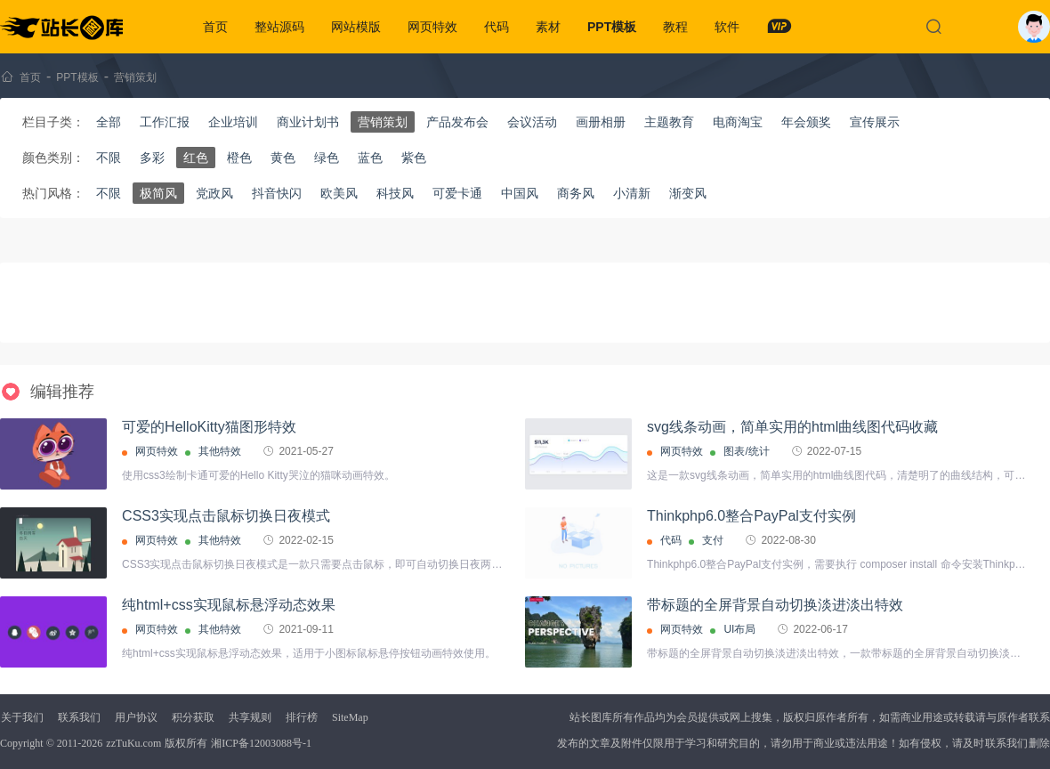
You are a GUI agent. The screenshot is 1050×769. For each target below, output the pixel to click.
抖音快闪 (277, 193)
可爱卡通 (457, 193)
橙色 (239, 157)
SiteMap (350, 717)
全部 (108, 122)
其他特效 (219, 451)
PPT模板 (611, 27)
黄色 (283, 157)
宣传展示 (875, 122)
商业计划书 (308, 122)
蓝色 (370, 157)
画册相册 (601, 122)
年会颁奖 (806, 122)
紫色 (413, 157)
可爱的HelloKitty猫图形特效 (209, 426)
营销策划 (135, 77)
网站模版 (356, 27)
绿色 (326, 157)
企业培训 (233, 122)
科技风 (395, 193)
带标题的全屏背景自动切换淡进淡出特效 (775, 604)
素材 (548, 27)
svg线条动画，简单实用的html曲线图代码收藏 (792, 426)
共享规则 (250, 717)
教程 (675, 27)
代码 (496, 27)
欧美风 (339, 193)
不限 (108, 157)
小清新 (631, 193)
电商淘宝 (738, 122)
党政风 (214, 193)
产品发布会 (457, 122)
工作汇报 (165, 122)
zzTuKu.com (133, 743)
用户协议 (136, 717)
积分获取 (193, 717)
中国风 (519, 193)
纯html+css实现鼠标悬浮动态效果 (228, 604)
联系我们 (79, 717)
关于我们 (22, 717)
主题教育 (669, 122)
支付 (712, 540)
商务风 (575, 193)
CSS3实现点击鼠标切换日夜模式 (226, 515)
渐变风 (688, 193)
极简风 (158, 193)
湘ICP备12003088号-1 (261, 743)
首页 (215, 27)
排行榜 (302, 717)
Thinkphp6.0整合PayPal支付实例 (751, 515)
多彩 (152, 157)
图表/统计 (746, 451)
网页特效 (432, 27)
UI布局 (739, 629)
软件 (727, 27)
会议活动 (532, 122)
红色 (195, 157)
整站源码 (279, 27)
